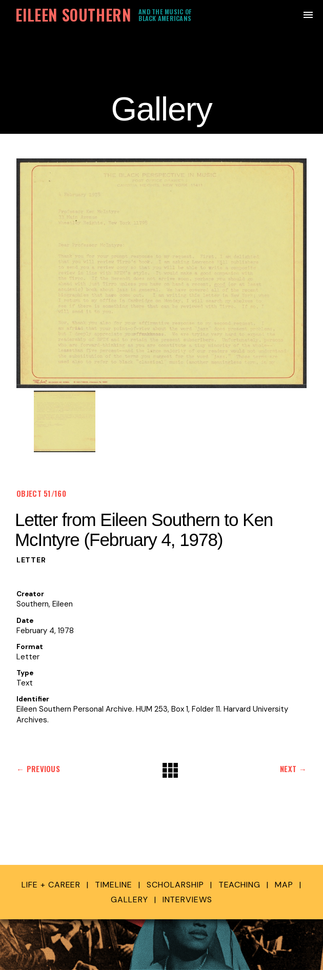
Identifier (32, 699)
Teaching (239, 884)
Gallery (129, 899)
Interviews (188, 899)
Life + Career (51, 884)
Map (284, 884)
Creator (30, 594)
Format (29, 646)
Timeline (113, 884)
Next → (293, 768)
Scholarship (175, 884)
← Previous (38, 768)
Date (24, 620)
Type (24, 673)
